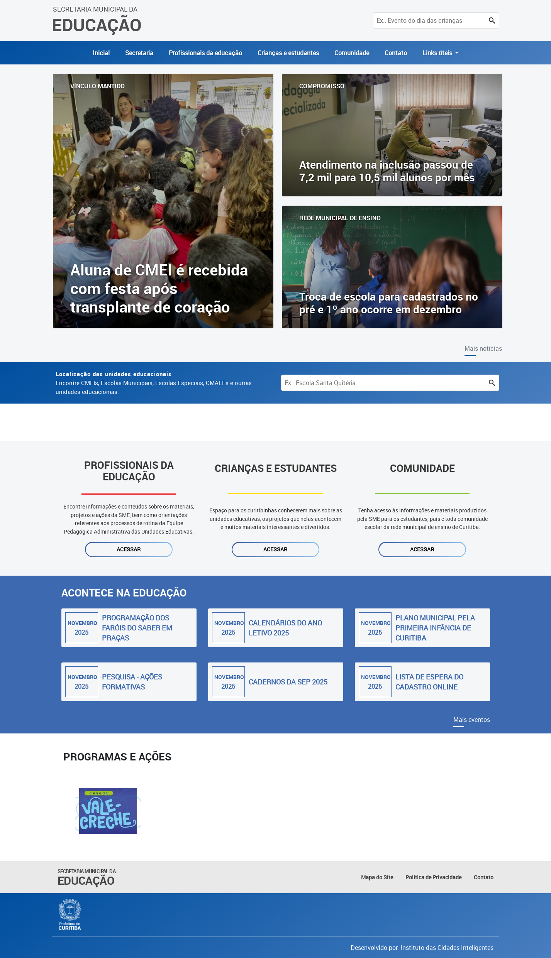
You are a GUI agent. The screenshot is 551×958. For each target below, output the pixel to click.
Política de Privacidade (433, 877)
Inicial (101, 53)
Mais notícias (483, 348)
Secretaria (139, 53)
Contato (396, 53)
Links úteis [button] (438, 53)
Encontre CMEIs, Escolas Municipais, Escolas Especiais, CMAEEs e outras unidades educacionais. (154, 382)
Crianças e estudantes (288, 53)
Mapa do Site (377, 877)
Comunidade (351, 53)
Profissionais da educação (205, 53)
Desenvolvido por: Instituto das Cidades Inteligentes (422, 947)
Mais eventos (471, 719)
